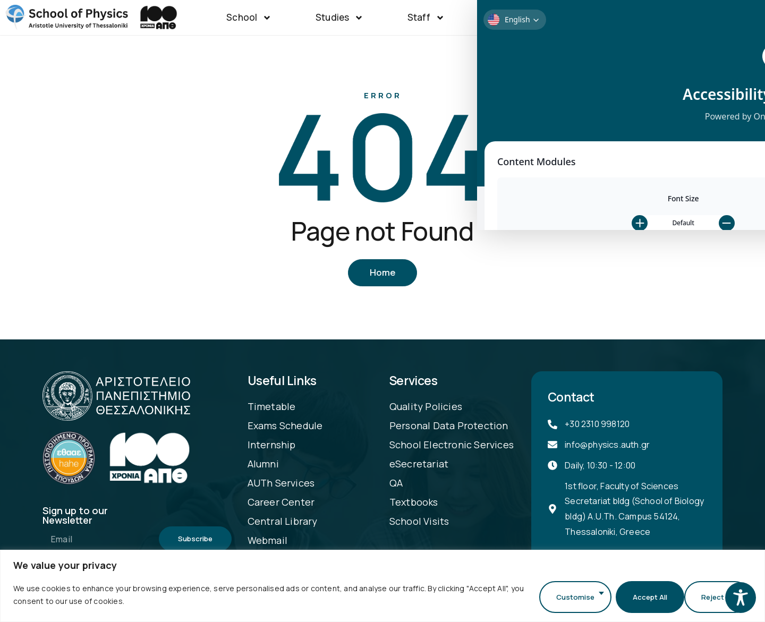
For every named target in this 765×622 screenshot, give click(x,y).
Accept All (717, 597)
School (248, 18)
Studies (339, 18)
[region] (382, 587)
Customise (567, 597)
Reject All (643, 597)
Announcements (631, 18)
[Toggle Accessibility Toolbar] (740, 597)
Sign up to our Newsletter (75, 517)
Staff (426, 18)
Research (516, 18)
